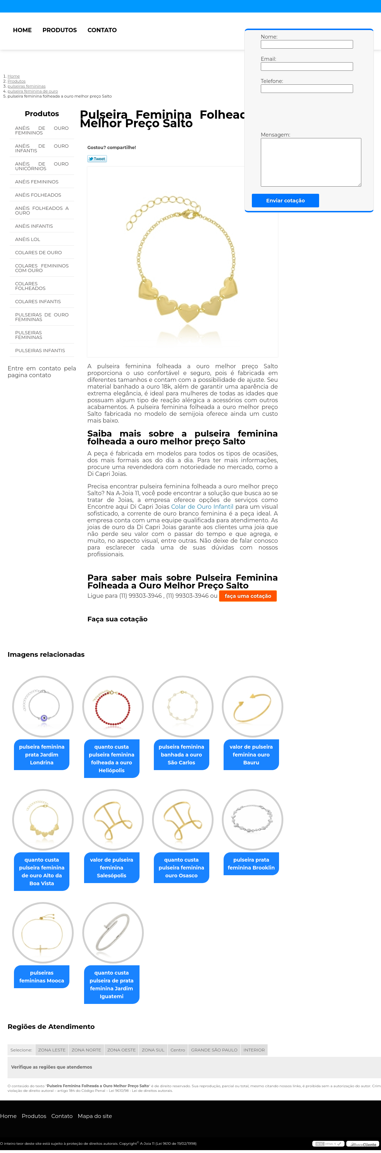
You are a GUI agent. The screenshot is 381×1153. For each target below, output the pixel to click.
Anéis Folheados (38, 195)
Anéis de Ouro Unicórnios (42, 166)
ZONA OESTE (121, 1050)
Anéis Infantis (34, 226)
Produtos (60, 30)
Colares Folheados (31, 286)
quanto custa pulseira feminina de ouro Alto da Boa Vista (43, 872)
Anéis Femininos (37, 181)
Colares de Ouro (39, 252)
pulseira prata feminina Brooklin (261, 864)
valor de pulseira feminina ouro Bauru (261, 755)
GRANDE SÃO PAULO (214, 1050)
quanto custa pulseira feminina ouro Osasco (188, 868)
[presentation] (306, 114)
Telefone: (268, 85)
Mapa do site (95, 1116)
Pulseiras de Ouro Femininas (42, 317)
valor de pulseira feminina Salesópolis (116, 868)
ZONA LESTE (52, 1050)
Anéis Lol (28, 239)
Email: (268, 63)
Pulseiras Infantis (40, 350)
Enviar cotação (285, 200)
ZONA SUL (153, 1050)
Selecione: (21, 1050)
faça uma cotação (248, 596)
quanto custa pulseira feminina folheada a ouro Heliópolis (115, 759)
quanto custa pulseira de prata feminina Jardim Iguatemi (116, 985)
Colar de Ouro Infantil (202, 506)
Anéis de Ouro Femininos (42, 130)
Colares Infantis (38, 301)
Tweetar (97, 158)
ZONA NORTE (86, 1050)
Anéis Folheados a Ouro (42, 210)
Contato (102, 30)
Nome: (268, 41)
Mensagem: (268, 159)
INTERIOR (254, 1050)
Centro (178, 1050)
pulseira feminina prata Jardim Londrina (43, 755)
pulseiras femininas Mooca (43, 977)
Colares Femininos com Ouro (42, 268)
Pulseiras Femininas (29, 335)
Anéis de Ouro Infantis (42, 148)
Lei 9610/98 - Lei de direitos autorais (140, 1091)
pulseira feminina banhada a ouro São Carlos (188, 755)
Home (22, 30)
